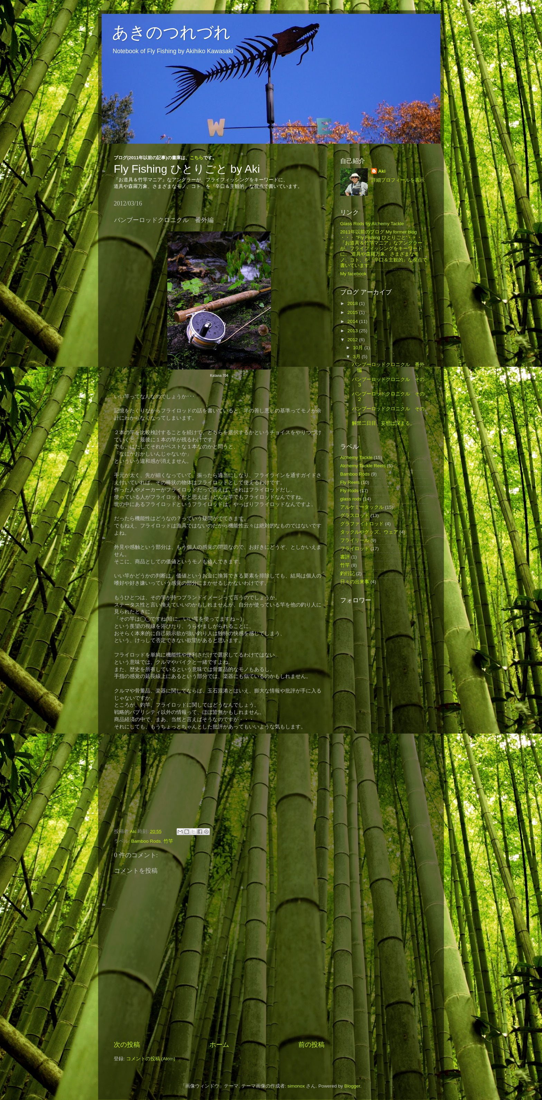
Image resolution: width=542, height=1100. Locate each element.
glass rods (351, 498)
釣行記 (347, 573)
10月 (358, 347)
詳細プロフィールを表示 (397, 180)
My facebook (353, 273)
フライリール (354, 540)
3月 (357, 356)
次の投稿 (127, 1044)
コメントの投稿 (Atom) (150, 1058)
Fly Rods (349, 490)
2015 (353, 312)
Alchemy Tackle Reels (363, 465)
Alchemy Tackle (356, 457)
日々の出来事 (354, 581)
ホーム (219, 1044)
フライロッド (354, 548)
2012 (353, 339)
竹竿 (168, 841)
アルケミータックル (362, 507)
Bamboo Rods (146, 841)
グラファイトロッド (362, 523)
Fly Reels (349, 482)
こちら (196, 157)
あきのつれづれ (171, 32)
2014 (353, 321)
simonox (296, 1086)
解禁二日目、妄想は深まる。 (383, 423)
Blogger (352, 1086)
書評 (345, 556)
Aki (381, 171)
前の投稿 (311, 1044)
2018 (353, 303)
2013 (353, 330)
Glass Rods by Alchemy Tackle (372, 223)
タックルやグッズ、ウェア (369, 532)
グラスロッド (354, 515)
